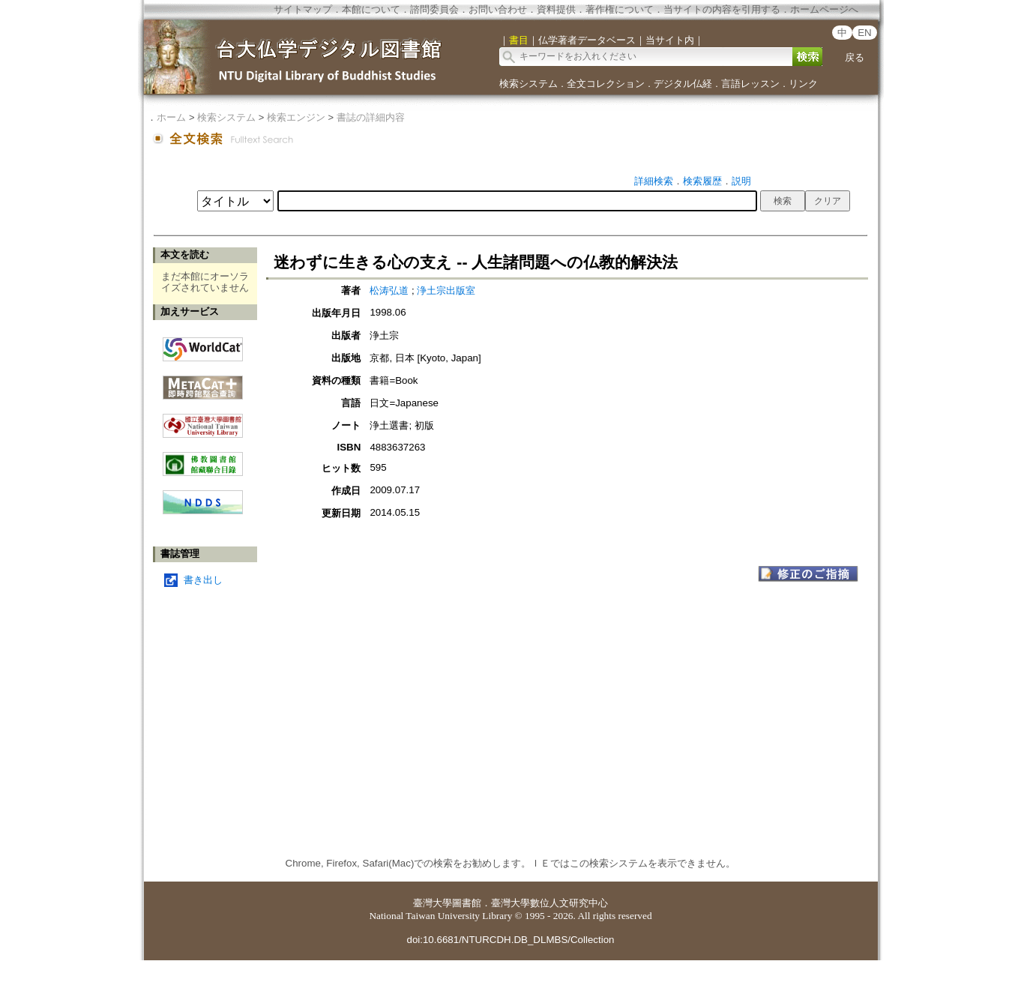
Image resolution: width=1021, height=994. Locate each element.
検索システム (528, 83)
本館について (371, 9)
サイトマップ (303, 9)
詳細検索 (653, 181)
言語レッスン (750, 83)
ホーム (171, 117)
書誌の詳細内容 (371, 117)
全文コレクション (606, 83)
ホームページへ (824, 9)
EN (865, 32)
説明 (741, 181)
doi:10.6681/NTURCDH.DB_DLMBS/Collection (510, 939)
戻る (854, 57)
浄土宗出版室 (446, 290)
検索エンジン (296, 117)
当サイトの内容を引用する (721, 9)
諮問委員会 (434, 9)
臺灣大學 (432, 903)
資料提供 (556, 9)
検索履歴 (702, 181)
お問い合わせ (498, 9)
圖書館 (466, 903)
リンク (803, 83)
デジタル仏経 (683, 83)
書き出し (203, 579)
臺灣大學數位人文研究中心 (549, 903)
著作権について (619, 9)
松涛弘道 (389, 290)
